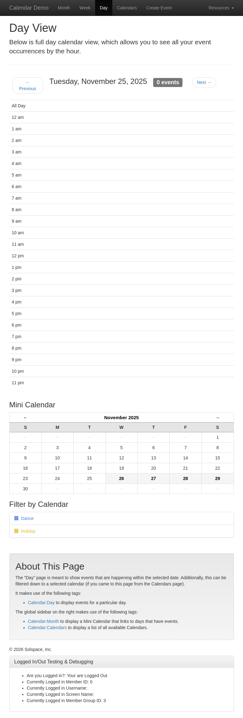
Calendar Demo (29, 8)
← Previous (27, 85)
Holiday (25, 531)
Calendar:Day (41, 602)
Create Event (159, 7)
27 (153, 478)
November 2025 (121, 417)
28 (185, 478)
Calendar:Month (43, 621)
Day (104, 7)
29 (217, 478)
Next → (204, 82)
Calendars (127, 7)
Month (64, 7)
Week (84, 7)
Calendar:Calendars (47, 627)
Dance (24, 518)
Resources (221, 7)
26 (121, 478)
